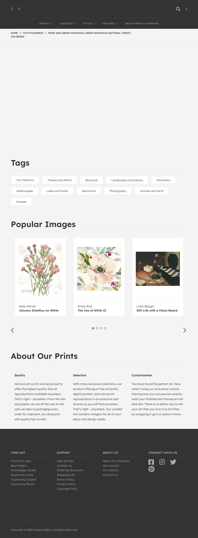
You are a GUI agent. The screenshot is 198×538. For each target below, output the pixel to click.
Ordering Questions (70, 470)
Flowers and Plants (60, 180)
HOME (14, 33)
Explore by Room (23, 484)
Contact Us (64, 465)
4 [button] (105, 328)
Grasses (21, 201)
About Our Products (116, 461)
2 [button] (97, 328)
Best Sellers (19, 465)
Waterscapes (24, 191)
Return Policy (66, 479)
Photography (118, 191)
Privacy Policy (66, 484)
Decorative (89, 191)
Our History (110, 470)
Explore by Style (22, 475)
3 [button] (101, 328)
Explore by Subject (23, 479)
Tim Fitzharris (25, 180)
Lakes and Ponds (57, 191)
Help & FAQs (65, 461)
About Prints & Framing (142, 23)
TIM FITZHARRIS (33, 33)
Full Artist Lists (21, 461)
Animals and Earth (152, 191)
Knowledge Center (23, 470)
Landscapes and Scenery (127, 180)
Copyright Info (67, 488)
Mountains (163, 180)
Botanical (91, 180)
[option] (40, 277)
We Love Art (111, 465)
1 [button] (93, 328)
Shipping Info (66, 475)
